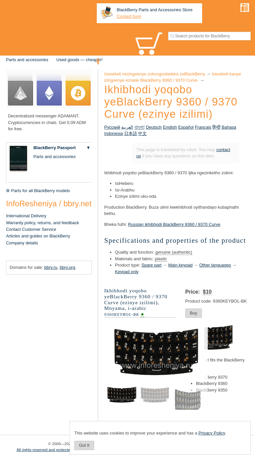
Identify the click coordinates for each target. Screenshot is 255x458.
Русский (112, 127)
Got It (84, 445)
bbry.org (67, 267)
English (170, 127)
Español (186, 127)
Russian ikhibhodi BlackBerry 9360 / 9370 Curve (174, 224)
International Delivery (26, 215)
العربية (127, 127)
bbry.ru (50, 267)
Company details (22, 242)
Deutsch (154, 127)
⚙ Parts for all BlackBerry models (38, 190)
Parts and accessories (27, 59)
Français (203, 127)
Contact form (129, 16)
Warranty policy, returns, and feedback (42, 222)
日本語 (130, 133)
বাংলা (139, 127)
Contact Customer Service (31, 229)
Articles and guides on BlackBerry (38, 235)
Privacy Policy (212, 433)
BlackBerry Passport (54, 147)
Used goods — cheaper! (79, 59)
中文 (142, 133)
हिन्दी (216, 127)
